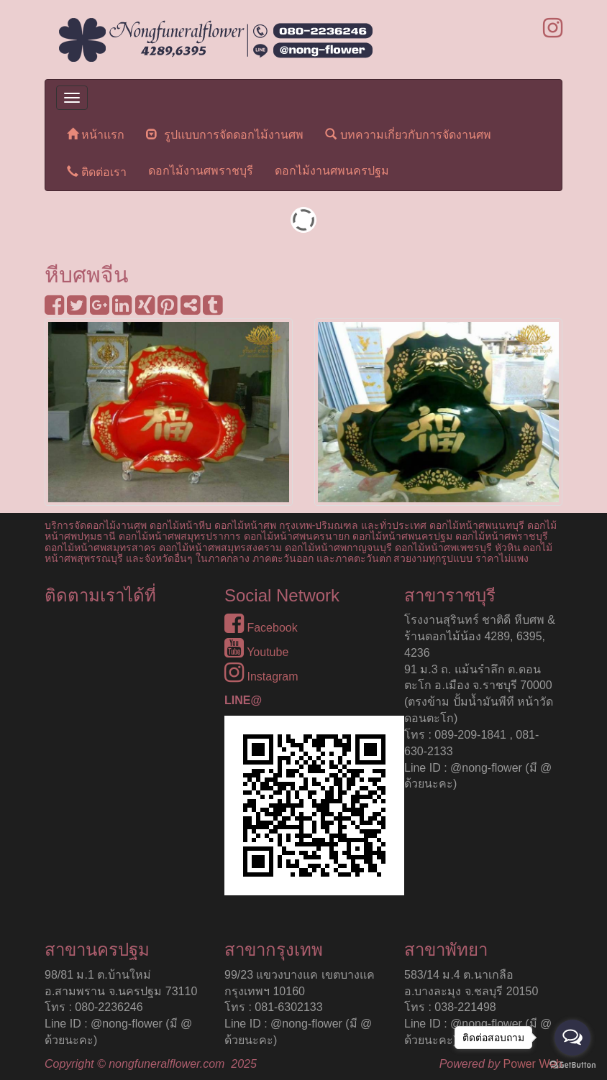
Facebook (261, 628)
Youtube (256, 652)
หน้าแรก (95, 134)
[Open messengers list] (572, 1038)
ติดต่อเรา (97, 171)
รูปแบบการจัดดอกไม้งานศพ (225, 134)
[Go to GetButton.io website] (572, 1065)
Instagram (261, 676)
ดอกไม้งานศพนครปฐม (332, 171)
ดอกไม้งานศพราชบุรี (200, 171)
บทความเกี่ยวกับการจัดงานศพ (407, 134)
